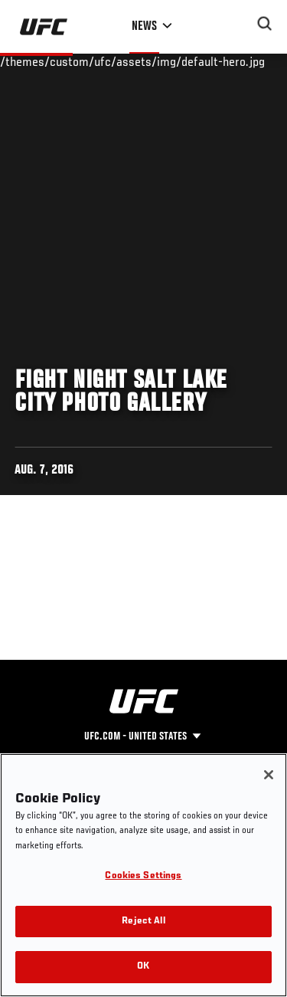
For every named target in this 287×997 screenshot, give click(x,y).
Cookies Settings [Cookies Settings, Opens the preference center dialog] (143, 876)
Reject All (143, 921)
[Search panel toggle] (265, 24)
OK (143, 967)
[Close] (268, 775)
